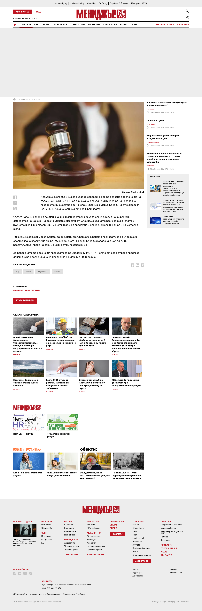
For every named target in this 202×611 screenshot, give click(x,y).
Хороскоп (91, 543)
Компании (69, 528)
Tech (135, 535)
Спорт (113, 525)
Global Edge (138, 528)
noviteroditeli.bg (77, 3)
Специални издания (142, 555)
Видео (113, 528)
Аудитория (138, 573)
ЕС (42, 543)
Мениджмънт (61, 24)
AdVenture (137, 542)
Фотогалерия (93, 536)
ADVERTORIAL (155, 176)
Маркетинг (94, 24)
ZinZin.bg (102, 3)
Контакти (166, 555)
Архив (135, 552)
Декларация (138, 576)
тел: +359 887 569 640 (51, 588)
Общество (46, 528)
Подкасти (172, 24)
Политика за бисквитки (74, 594)
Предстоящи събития (171, 525)
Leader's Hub (138, 538)
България (26, 24)
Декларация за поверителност (45, 594)
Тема (135, 531)
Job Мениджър (71, 550)
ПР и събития (93, 528)
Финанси (68, 525)
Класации (91, 540)
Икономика (69, 535)
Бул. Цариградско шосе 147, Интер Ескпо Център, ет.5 (66, 585)
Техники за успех (72, 546)
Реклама (91, 525)
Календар (165, 540)
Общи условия (20, 594)
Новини (164, 537)
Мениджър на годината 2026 (172, 532)
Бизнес (46, 24)
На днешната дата (96, 546)
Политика (46, 525)
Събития (184, 24)
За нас (136, 569)
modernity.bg (61, 3)
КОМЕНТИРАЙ (25, 301)
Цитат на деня (94, 550)
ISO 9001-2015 (176, 573)
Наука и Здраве (96, 554)
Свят (36, 24)
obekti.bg (91, 3)
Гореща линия (169, 548)
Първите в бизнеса (119, 3)
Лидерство (69, 543)
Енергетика (70, 531)
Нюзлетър (118, 534)
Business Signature (141, 548)
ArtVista (136, 545)
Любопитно (110, 24)
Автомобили (117, 521)
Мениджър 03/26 (139, 3)
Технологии (78, 24)
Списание (159, 24)
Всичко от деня (128, 24)
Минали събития (168, 528)
